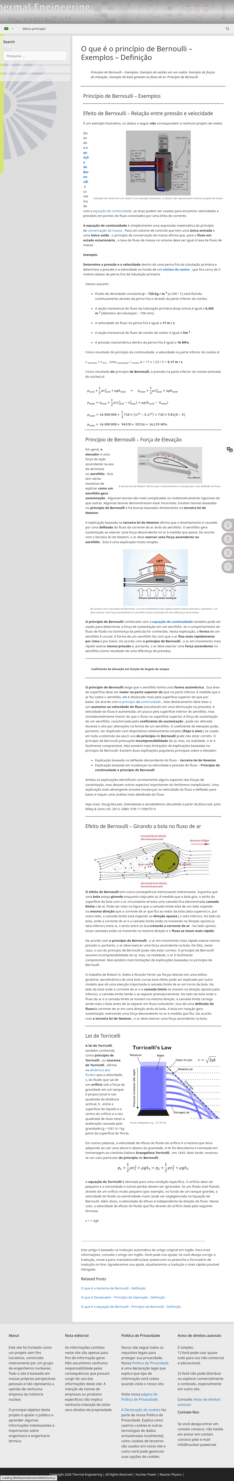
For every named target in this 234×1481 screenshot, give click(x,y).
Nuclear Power (146, 1474)
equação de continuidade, (112, 211)
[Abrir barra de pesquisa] (227, 29)
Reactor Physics (171, 1474)
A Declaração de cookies (141, 1409)
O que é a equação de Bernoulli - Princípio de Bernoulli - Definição (131, 1306)
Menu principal (34, 28)
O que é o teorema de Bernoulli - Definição (113, 1288)
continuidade (151, 701)
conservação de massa (105, 230)
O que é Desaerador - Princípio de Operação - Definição (123, 1297)
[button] (153, 669)
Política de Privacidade (150, 1363)
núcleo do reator (176, 269)
